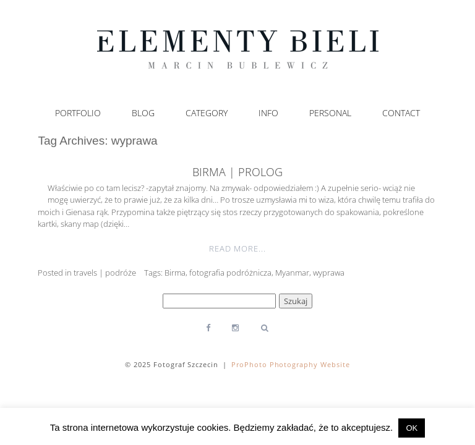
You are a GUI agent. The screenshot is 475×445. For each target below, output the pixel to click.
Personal (330, 113)
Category (207, 113)
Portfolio (78, 113)
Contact (401, 113)
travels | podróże (105, 272)
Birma (175, 272)
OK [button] (411, 428)
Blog (143, 113)
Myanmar (292, 272)
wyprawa (328, 272)
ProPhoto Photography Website (291, 364)
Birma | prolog (237, 171)
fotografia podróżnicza (230, 272)
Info (268, 113)
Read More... (237, 248)
